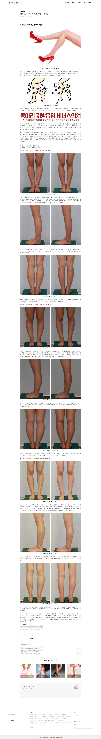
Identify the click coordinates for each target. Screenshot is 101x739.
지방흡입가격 (33, 720)
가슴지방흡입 (60, 720)
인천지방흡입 (46, 718)
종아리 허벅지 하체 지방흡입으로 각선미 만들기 (31, 626)
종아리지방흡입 (34, 725)
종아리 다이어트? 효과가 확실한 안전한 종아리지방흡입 (30, 650)
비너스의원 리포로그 (14, 3)
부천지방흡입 (51, 714)
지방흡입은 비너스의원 (27, 688)
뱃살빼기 (53, 720)
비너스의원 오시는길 (12, 714)
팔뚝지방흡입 (52, 716)
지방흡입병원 (42, 725)
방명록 (89, 2)
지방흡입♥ (23, 644)
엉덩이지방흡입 (61, 716)
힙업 (40, 718)
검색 (91, 715)
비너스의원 (68, 716)
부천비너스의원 (34, 723)
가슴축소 (57, 714)
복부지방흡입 (45, 716)
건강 (85, 2)
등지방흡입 (43, 714)
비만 (70, 723)
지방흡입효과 (37, 716)
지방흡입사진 (65, 718)
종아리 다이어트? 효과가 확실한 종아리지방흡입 (31, 628)
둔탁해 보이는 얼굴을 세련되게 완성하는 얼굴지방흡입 (30, 653)
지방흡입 (67, 2)
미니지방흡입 (64, 714)
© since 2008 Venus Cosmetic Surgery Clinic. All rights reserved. (50, 737)
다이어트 (73, 2)
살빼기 (32, 714)
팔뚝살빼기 (47, 720)
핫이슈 (79, 2)
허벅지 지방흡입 (34, 718)
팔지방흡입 (40, 720)
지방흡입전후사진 (57, 723)
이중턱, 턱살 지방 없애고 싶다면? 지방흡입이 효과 (29, 648)
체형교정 (65, 723)
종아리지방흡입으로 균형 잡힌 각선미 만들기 (29, 651)
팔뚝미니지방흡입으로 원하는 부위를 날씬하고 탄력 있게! (31, 647)
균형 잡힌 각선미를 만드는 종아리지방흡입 (30, 629)
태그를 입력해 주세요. (55, 718)
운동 (32, 716)
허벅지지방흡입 (42, 723)
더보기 (31, 727)
